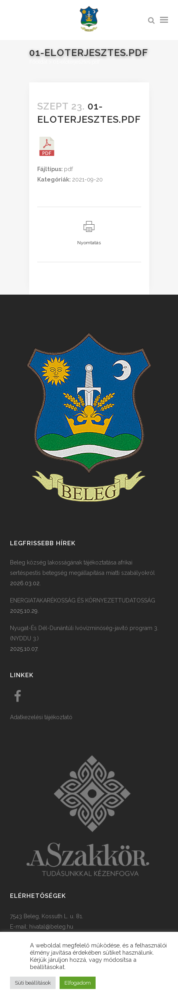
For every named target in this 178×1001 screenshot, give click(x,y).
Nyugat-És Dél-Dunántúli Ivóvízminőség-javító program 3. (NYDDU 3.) (84, 633)
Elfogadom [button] (77, 983)
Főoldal (38, 62)
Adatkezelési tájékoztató (41, 717)
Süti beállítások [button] (33, 983)
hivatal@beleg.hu (51, 926)
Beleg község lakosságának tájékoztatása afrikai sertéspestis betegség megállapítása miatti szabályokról (82, 567)
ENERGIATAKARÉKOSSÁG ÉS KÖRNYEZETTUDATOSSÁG (82, 600)
